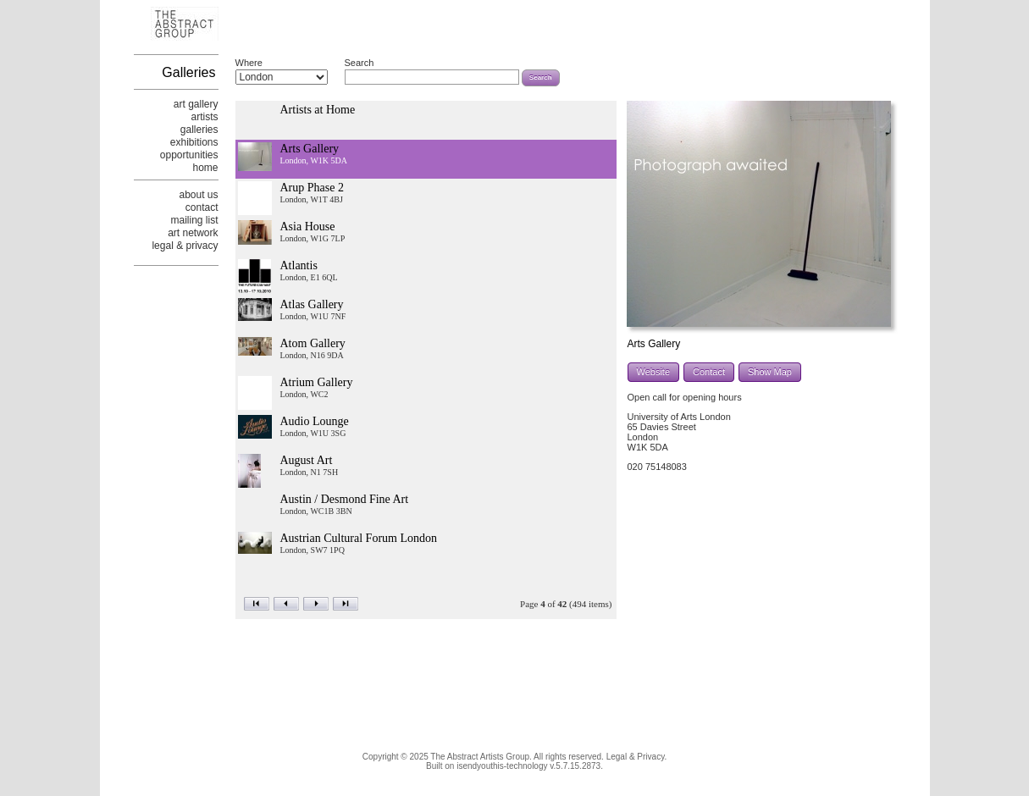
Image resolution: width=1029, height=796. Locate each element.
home (205, 168)
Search (359, 63)
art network (193, 233)
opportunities (189, 155)
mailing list (194, 220)
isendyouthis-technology (501, 766)
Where (249, 63)
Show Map (770, 372)
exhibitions (194, 142)
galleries (199, 129)
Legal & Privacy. (636, 756)
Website (654, 372)
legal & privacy (185, 246)
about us (198, 195)
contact (202, 207)
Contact (709, 372)
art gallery (196, 104)
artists (204, 117)
